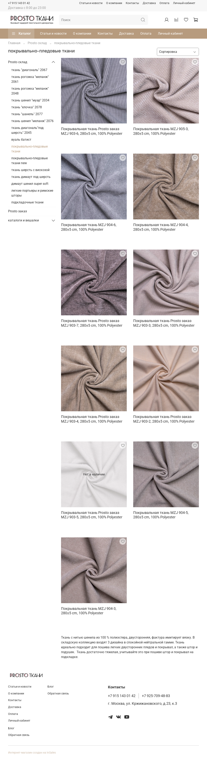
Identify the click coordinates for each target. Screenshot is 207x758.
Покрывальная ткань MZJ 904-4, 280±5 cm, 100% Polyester (161, 227)
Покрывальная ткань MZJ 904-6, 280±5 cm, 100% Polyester (88, 227)
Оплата (164, 3)
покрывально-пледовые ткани (29, 149)
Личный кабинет (184, 3)
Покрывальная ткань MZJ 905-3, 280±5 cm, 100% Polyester (161, 131)
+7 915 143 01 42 (19, 3)
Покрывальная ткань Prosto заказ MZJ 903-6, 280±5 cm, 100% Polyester (91, 131)
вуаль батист (21, 139)
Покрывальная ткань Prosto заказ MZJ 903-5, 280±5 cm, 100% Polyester (91, 514)
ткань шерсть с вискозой (30, 170)
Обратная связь (58, 693)
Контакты (132, 3)
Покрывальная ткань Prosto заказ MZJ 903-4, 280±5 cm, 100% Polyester (91, 419)
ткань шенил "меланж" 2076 (32, 121)
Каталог (21, 34)
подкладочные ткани (27, 202)
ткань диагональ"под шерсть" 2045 (27, 130)
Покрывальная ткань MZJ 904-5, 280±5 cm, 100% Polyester (161, 514)
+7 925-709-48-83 (156, 696)
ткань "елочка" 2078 (26, 107)
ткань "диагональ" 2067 (29, 70)
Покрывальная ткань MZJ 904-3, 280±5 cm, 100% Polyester (88, 610)
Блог (51, 686)
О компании (114, 3)
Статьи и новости (90, 3)
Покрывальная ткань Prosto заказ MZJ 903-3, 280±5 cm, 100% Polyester (163, 323)
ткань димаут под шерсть (31, 177)
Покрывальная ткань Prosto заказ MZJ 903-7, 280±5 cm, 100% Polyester (91, 323)
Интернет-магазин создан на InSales (32, 752)
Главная (14, 43)
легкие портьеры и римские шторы (32, 193)
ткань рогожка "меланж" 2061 (30, 79)
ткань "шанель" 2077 (27, 114)
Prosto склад (37, 43)
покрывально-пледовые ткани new (29, 160)
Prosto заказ (17, 211)
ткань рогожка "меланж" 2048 (30, 91)
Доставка (149, 3)
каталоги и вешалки (23, 220)
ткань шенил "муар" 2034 (30, 100)
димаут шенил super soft (29, 184)
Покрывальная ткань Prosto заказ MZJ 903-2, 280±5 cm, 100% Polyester (163, 419)
